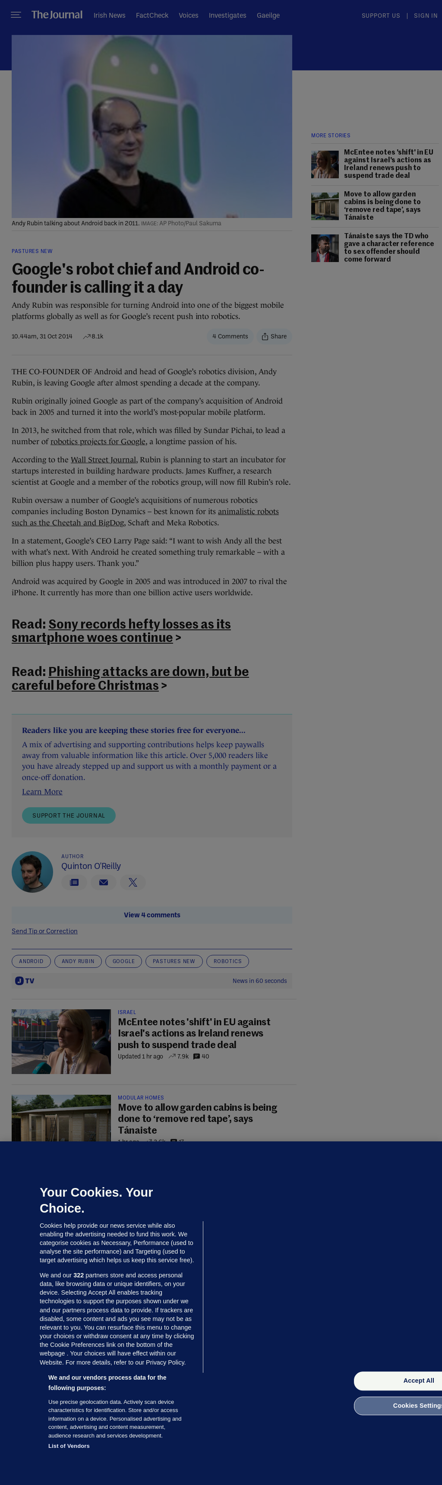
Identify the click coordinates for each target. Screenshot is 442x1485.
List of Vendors (69, 1446)
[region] (221, 1313)
